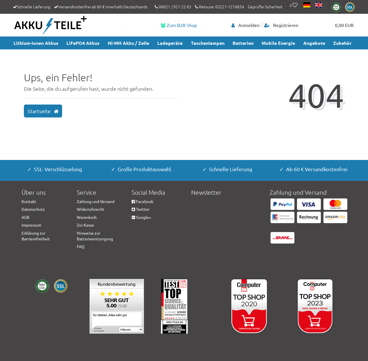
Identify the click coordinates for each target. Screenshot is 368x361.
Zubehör (342, 43)
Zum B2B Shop (179, 25)
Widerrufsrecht (90, 209)
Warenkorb (87, 217)
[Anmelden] (245, 25)
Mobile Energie (278, 43)
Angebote (314, 43)
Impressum (31, 224)
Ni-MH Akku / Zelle (128, 43)
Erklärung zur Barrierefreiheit (36, 235)
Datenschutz (33, 209)
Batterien (243, 43)
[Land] (307, 5)
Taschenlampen (208, 43)
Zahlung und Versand (95, 201)
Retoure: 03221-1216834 (219, 6)
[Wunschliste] (294, 5)
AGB (25, 217)
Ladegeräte (170, 43)
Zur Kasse (85, 224)
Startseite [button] (43, 111)
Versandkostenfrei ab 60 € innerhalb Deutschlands (102, 6)
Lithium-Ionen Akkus (36, 43)
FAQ (81, 246)
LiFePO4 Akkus (82, 43)
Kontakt (29, 201)
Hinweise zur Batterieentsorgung (95, 235)
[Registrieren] (281, 25)
